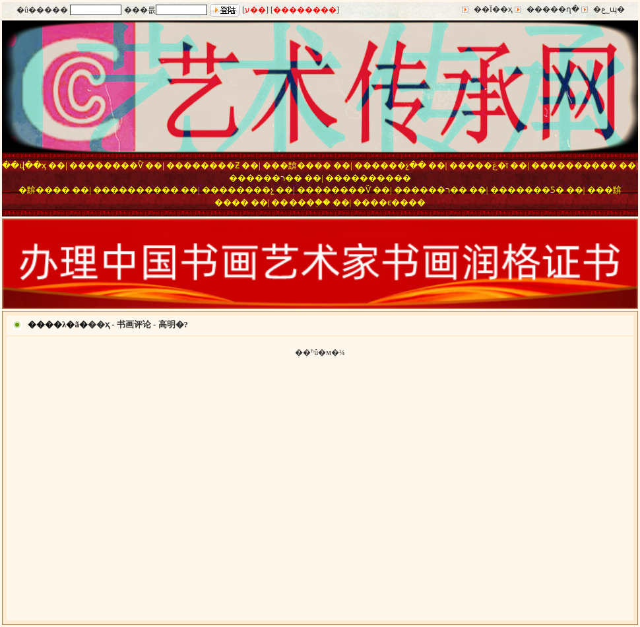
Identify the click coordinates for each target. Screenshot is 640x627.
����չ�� (398, 165)
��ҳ (99, 324)
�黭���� (305, 165)
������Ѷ (114, 165)
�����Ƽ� (535, 190)
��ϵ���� (398, 202)
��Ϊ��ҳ (493, 9)
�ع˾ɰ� (609, 9)
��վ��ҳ (24, 165)
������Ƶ (211, 165)
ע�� (255, 10)
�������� (304, 10)
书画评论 (134, 324)
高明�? (173, 324)
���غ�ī (487, 165)
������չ (246, 190)
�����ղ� (553, 9)
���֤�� (310, 202)
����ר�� (274, 178)
